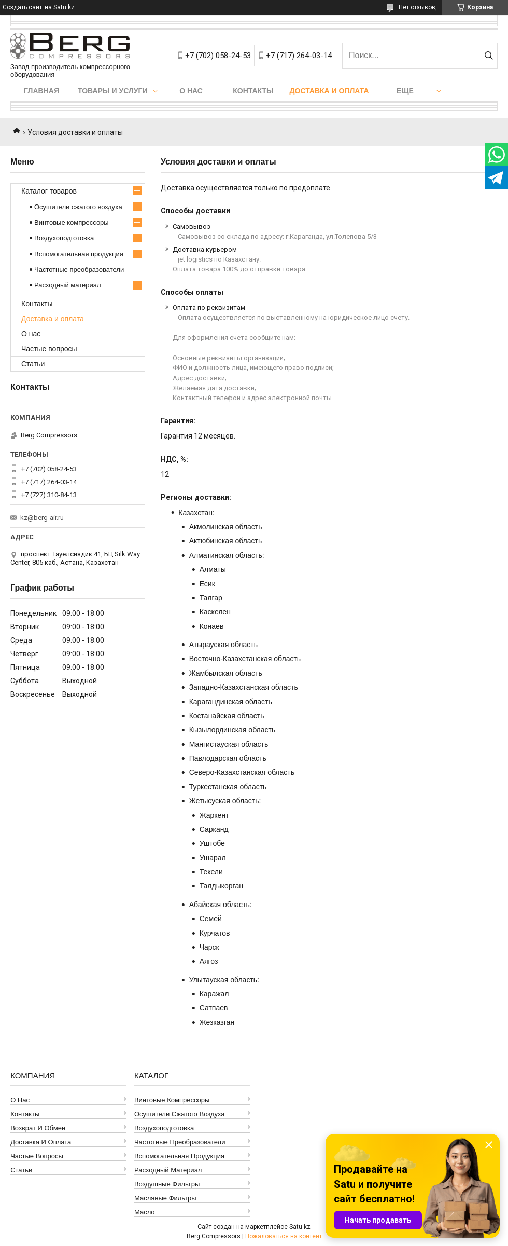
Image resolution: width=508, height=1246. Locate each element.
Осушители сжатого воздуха (78, 207)
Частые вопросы (49, 349)
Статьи (33, 364)
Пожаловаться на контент (283, 1236)
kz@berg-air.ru (42, 518)
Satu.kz (300, 1226)
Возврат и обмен (37, 1128)
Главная (41, 91)
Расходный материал (67, 285)
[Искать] (488, 56)
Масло (144, 1212)
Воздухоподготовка (64, 238)
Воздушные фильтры (167, 1184)
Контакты (253, 91)
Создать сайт (22, 7)
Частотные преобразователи (79, 269)
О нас (191, 91)
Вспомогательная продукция (78, 254)
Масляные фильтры (165, 1198)
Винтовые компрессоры (71, 222)
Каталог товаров (49, 191)
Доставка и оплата (329, 91)
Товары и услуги (113, 91)
